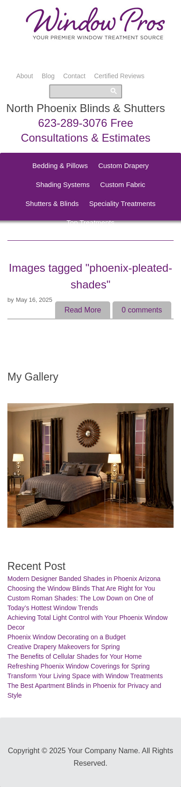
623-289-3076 (72, 123)
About (24, 76)
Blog (48, 76)
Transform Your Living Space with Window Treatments (85, 676)
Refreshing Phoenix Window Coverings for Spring (78, 666)
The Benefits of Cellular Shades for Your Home (74, 656)
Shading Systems (63, 184)
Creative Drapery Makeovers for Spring (63, 646)
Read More (82, 310)
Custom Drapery (123, 165)
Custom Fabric (122, 184)
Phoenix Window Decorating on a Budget (66, 637)
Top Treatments (90, 222)
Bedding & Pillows (60, 165)
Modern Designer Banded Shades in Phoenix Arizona (84, 578)
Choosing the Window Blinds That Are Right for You (81, 588)
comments (142, 310)
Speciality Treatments (122, 203)
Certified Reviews (119, 76)
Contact (74, 76)
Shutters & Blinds (52, 203)
